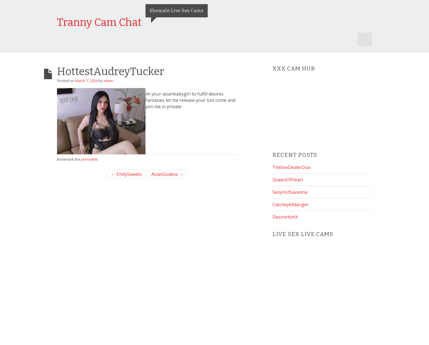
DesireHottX (285, 217)
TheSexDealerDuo (291, 167)
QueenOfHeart (287, 180)
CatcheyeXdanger (290, 204)
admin (108, 80)
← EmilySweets (126, 174)
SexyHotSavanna (289, 192)
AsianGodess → (167, 174)
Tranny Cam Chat (99, 22)
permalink (89, 159)
